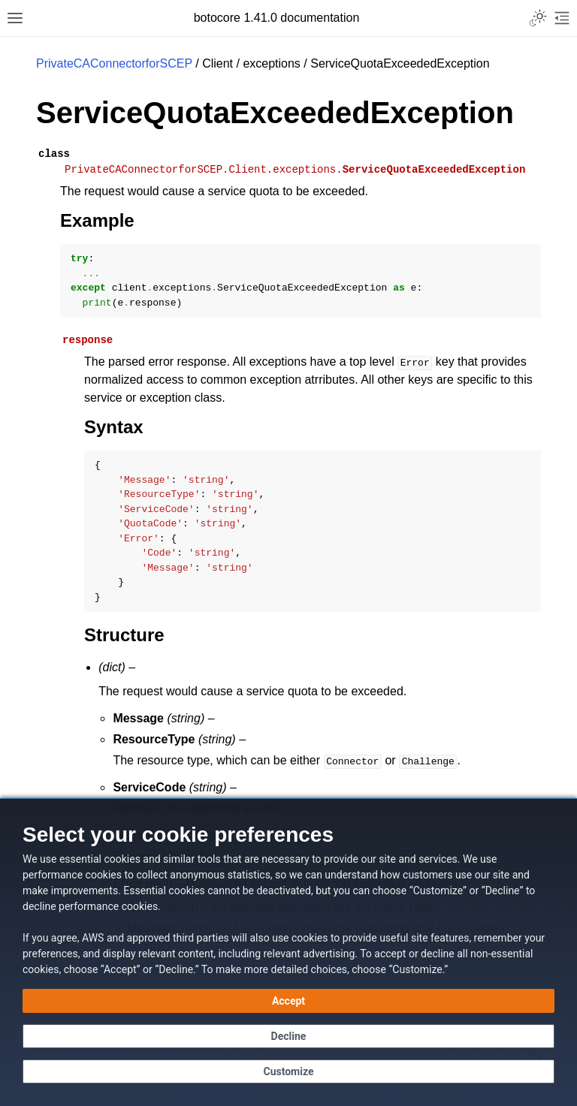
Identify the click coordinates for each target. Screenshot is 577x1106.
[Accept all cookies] (288, 1001)
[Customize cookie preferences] (288, 1071)
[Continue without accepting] (288, 1036)
